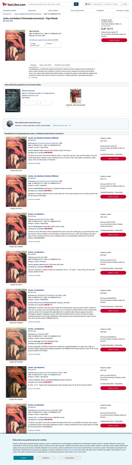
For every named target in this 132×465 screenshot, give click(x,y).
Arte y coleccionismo (77, 10)
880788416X (32, 93)
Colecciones (32, 10)
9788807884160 (49, 93)
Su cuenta (107, 4)
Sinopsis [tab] (33, 65)
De (37, 44)
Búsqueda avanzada (9, 10)
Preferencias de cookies (70, 450)
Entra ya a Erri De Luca (62, 125)
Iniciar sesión (97, 4)
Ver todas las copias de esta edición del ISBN (43, 40)
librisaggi (37, 341)
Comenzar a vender (122, 10)
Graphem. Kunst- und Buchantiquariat (47, 380)
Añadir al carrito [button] (114, 40)
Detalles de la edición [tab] (62, 65)
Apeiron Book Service (41, 264)
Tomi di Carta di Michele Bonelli (45, 302)
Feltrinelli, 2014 (33, 95)
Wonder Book (38, 150)
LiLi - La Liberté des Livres (43, 417)
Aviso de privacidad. (79, 452)
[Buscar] (76, 4)
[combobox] (51, 4)
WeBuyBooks (38, 226)
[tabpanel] (63, 73)
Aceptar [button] (23, 458)
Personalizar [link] (69, 458)
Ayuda (125, 4)
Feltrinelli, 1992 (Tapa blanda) (75, 105)
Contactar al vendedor (34, 163)
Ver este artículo (105, 26)
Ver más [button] (34, 77)
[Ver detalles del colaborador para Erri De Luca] (8, 21)
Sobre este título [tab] (45, 65)
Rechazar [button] (45, 458)
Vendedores (100, 10)
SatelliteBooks (39, 188)
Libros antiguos (53, 10)
